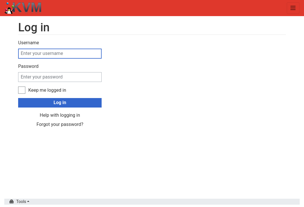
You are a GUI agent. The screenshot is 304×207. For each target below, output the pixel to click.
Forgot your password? (60, 124)
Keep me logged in (47, 90)
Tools (21, 201)
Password (28, 66)
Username (28, 42)
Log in (60, 102)
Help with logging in (60, 115)
